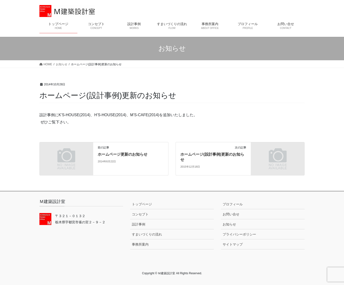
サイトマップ (233, 244)
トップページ (142, 204)
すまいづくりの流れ (147, 234)
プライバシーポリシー (239, 234)
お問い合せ (231, 214)
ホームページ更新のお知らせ (122, 154)
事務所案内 (140, 244)
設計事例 (138, 224)
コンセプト (140, 214)
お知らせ (229, 224)
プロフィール (233, 204)
